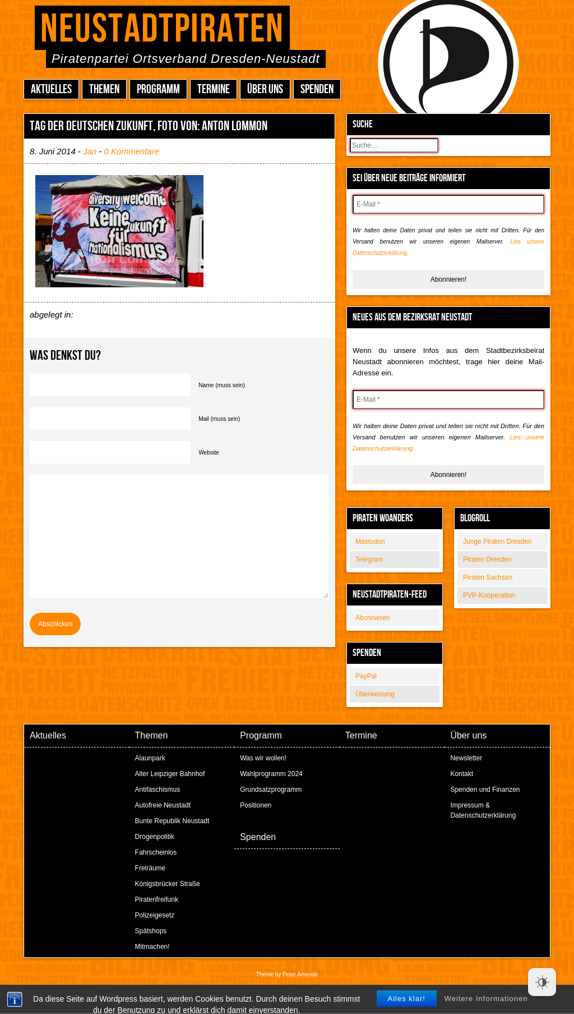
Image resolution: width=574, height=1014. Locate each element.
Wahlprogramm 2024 (271, 774)
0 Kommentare (131, 151)
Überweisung (375, 694)
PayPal (366, 676)
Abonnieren (372, 618)
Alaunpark (150, 758)
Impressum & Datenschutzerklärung (483, 810)
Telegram (369, 559)
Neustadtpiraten (162, 29)
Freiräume (150, 868)
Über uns (265, 89)
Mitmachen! (152, 947)
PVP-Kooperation (489, 595)
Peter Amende (300, 974)
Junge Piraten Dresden (497, 541)
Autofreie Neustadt (163, 805)
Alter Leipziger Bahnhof (170, 774)
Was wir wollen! (263, 758)
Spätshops (151, 931)
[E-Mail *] (448, 204)
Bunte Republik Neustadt (172, 821)
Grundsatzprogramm (271, 789)
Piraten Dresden (487, 559)
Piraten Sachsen (487, 577)
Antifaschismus (157, 789)
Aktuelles (51, 89)
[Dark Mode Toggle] (542, 982)
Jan (89, 151)
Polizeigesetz (155, 915)
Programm (158, 89)
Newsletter (466, 758)
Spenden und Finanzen (485, 789)
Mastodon (370, 541)
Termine (213, 89)
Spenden (317, 89)
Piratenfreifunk (156, 899)
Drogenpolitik (154, 837)
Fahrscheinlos (156, 852)
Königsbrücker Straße (167, 884)
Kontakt (461, 774)
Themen (104, 89)
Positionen (255, 805)
